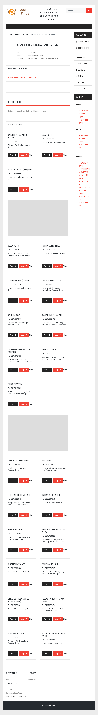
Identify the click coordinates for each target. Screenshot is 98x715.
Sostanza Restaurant (52, 315)
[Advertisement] (38, 218)
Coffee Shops (82, 48)
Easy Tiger (47, 135)
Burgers (80, 70)
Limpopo (83, 181)
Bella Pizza (13, 246)
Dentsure (46, 460)
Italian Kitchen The (51, 495)
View (13, 155)
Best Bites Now (49, 349)
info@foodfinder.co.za (18, 696)
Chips (17, 35)
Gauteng (83, 172)
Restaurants (82, 42)
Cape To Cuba (14, 315)
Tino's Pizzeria (15, 384)
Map (24, 155)
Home (10, 35)
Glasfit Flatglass (16, 564)
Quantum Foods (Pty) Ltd (20, 169)
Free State (84, 169)
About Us (9, 679)
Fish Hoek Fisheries (51, 246)
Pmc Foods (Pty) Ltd (51, 280)
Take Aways (82, 64)
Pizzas (25, 35)
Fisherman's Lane (50, 564)
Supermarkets (82, 56)
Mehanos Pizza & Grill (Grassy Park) (18, 600)
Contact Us (32, 679)
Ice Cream (81, 89)
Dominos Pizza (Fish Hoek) (20, 280)
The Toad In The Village (19, 495)
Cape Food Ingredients (18, 460)
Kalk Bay (83, 111)
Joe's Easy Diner (15, 529)
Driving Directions (28, 77)
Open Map (13, 77)
